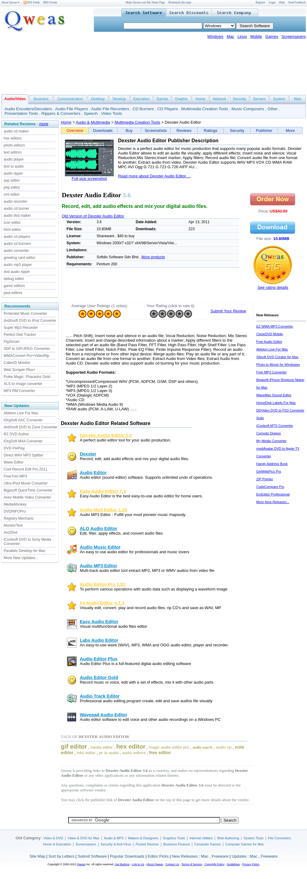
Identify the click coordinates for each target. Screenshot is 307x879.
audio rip (223, 747)
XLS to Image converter (23, 384)
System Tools (254, 838)
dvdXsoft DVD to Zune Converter (30, 427)
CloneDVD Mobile (269, 334)
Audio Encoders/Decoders (28, 109)
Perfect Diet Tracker (20, 334)
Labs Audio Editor (99, 640)
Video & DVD (53, 838)
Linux (242, 36)
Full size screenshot (89, 178)
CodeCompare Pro (270, 487)
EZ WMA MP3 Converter (274, 326)
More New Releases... (272, 502)
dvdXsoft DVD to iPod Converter (30, 320)
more (43, 124)
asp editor (12, 180)
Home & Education (57, 844)
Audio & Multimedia (93, 122)
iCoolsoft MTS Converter (274, 425)
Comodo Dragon (268, 433)
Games (271, 36)
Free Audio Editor (269, 341)
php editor (12, 187)
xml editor (12, 194)
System (279, 99)
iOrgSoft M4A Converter (23, 441)
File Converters (279, 838)
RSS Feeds (32, 2)
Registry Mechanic (19, 518)
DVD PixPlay (14, 448)
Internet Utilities (201, 838)
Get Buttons (122, 864)
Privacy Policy (250, 864)
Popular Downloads (127, 856)
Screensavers (294, 36)
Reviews (183, 130)
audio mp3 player (18, 265)
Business (41, 99)
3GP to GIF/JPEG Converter (27, 349)
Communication (70, 99)
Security (239, 99)
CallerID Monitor (17, 363)
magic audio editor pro (169, 747)
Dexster (88, 454)
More (290, 130)
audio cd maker (16, 131)
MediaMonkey (15, 504)
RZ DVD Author (16, 434)
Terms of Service (191, 864)
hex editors (13, 138)
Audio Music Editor (100, 547)
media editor (102, 747)
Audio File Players (71, 109)
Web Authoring (228, 838)
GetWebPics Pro (268, 471)
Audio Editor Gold (99, 677)
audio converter (16, 251)
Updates (239, 856)
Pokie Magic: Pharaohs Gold (27, 377)
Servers (259, 99)
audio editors (134, 752)
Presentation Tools (21, 113)
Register (260, 2)
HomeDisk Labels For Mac (276, 403)
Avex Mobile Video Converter (27, 497)
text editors (13, 152)
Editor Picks (158, 856)
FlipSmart (11, 342)
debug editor (14, 279)
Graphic (181, 99)
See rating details (272, 287)
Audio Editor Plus (98, 658)
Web (297, 99)
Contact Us (172, 864)
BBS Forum (50, 2)
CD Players (167, 109)
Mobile (256, 36)
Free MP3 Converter (271, 372)
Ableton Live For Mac (21, 413)
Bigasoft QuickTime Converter (28, 490)
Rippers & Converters (61, 113)
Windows (215, 36)
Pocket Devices (147, 844)
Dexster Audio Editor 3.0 (106, 435)
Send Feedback (297, 2)
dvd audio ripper (17, 272)
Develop (119, 99)
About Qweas (10, 2)
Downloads (103, 130)
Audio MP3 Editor (98, 565)
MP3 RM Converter (19, 391)
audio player (14, 159)
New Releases (185, 856)
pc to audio (109, 752)
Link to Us (138, 864)
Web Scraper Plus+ (19, 370)
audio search (203, 747)
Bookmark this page (179, 2)
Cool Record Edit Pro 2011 (25, 469)
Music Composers (247, 109)
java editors (13, 293)
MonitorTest (13, 525)
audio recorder (15, 201)
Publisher (264, 130)
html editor (12, 229)
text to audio (14, 166)
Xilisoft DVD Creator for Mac (277, 357)
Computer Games (207, 844)
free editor (160, 752)
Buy (129, 130)
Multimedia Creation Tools (204, 109)
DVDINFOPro (15, 511)
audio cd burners (17, 244)
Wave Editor (14, 462)
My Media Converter (271, 441)
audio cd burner (16, 208)
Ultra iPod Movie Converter (26, 483)
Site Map (37, 856)
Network (219, 99)
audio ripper (13, 173)
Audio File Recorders (110, 109)
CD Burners (143, 109)
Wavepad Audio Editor (103, 714)
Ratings (210, 130)
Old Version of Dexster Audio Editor (93, 216)
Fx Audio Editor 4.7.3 (102, 603)
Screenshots (156, 130)
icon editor (12, 222)
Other (273, 109)
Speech (91, 113)
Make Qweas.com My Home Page (145, 2)
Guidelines (233, 864)
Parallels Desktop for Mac (25, 551)
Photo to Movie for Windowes (278, 364)
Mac (230, 36)
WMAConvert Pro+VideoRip (26, 356)
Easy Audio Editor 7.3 (103, 491)
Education (141, 99)
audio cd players (17, 236)
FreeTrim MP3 (15, 476)
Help (282, 2)
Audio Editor (93, 472)
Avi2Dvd (10, 532)
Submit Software (92, 856)
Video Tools (111, 113)
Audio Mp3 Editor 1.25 (103, 509)
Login (272, 2)
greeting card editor (19, 258)
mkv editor (86, 752)
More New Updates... (21, 558)
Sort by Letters (61, 856)
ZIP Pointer (264, 479)
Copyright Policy (214, 864)
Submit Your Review (228, 311)
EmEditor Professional (273, 494)
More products (153, 257)
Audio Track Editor (100, 696)
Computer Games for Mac (244, 844)
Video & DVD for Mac (83, 838)
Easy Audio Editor (99, 621)
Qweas (81, 864)
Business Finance (176, 844)
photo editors (14, 145)
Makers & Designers (143, 838)
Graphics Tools (174, 838)
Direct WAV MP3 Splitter (23, 455)
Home (200, 99)
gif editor (74, 746)
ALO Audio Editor (98, 528)
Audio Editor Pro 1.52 (102, 584)
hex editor (131, 746)
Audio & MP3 (114, 838)
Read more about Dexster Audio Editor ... (154, 176)
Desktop (98, 99)
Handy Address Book (272, 464)
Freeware (220, 856)
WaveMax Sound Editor (273, 395)
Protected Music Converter (25, 313)
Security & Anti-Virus (116, 844)
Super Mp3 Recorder (21, 327)
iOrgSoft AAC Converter (23, 420)
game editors (14, 286)
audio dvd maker (17, 215)
